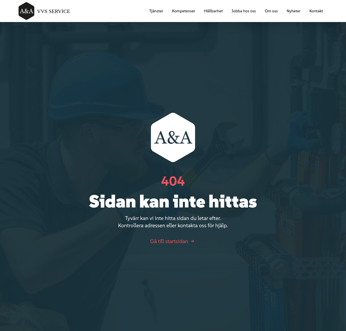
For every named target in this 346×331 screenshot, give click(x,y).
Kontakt (316, 10)
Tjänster (156, 10)
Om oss (271, 10)
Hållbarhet (213, 10)
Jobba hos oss (243, 10)
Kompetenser (183, 10)
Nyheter (294, 10)
